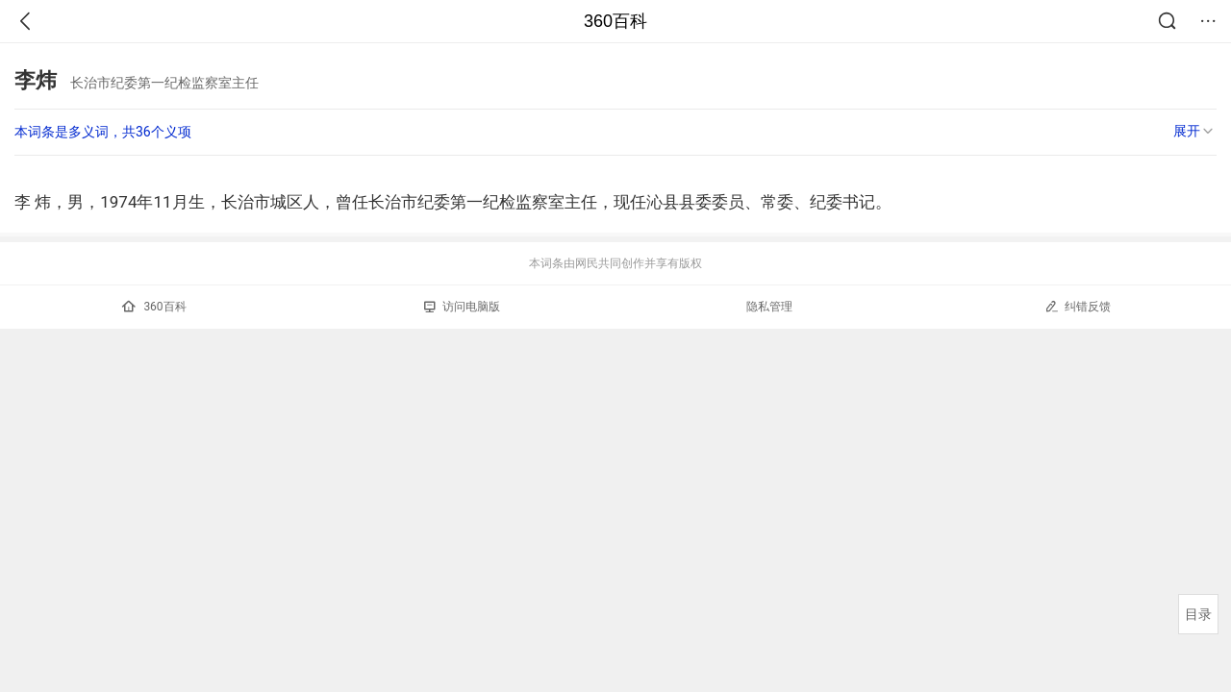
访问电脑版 (462, 306)
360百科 (615, 21)
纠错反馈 (1077, 306)
